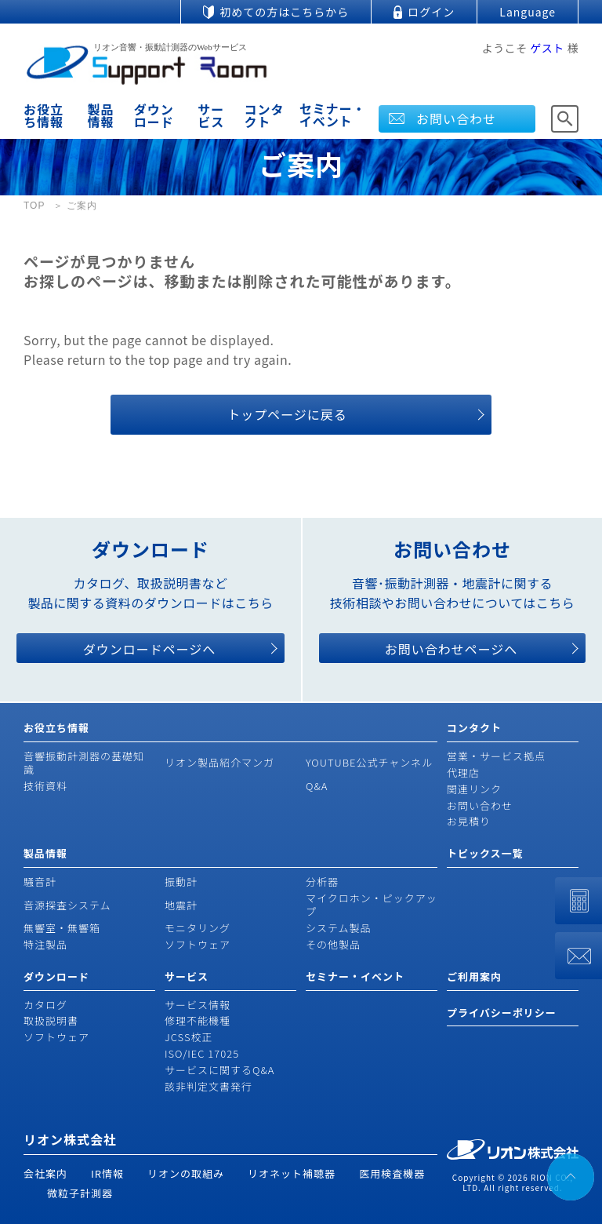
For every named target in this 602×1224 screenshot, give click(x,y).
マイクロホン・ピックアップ (371, 905)
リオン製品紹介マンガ (219, 762)
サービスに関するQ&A (219, 1069)
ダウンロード (154, 115)
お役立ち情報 (43, 115)
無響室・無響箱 (62, 927)
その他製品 (333, 944)
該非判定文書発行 (208, 1086)
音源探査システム (67, 905)
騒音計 (40, 881)
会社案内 (45, 1173)
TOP (34, 205)
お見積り (469, 821)
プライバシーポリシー (502, 1012)
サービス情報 (197, 1004)
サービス (211, 115)
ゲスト (547, 48)
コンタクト (264, 115)
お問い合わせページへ (451, 648)
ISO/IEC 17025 (202, 1053)
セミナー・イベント (332, 114)
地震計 (181, 905)
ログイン (431, 12)
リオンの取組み (185, 1173)
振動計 (181, 881)
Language (527, 12)
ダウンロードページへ (149, 648)
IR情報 (107, 1173)
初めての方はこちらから (284, 12)
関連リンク (474, 788)
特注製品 (45, 944)
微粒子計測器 (80, 1193)
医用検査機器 (392, 1173)
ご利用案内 (474, 976)
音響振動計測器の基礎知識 (84, 763)
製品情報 (101, 115)
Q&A (317, 785)
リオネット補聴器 (291, 1173)
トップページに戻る (287, 414)
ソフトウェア (197, 944)
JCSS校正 (188, 1036)
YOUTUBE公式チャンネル (369, 762)
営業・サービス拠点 (496, 756)
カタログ (45, 1004)
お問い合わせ (456, 118)
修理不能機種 (197, 1020)
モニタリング (197, 927)
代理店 (463, 772)
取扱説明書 (51, 1020)
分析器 (322, 881)
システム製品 (339, 927)
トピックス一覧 (485, 853)
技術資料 (45, 785)
